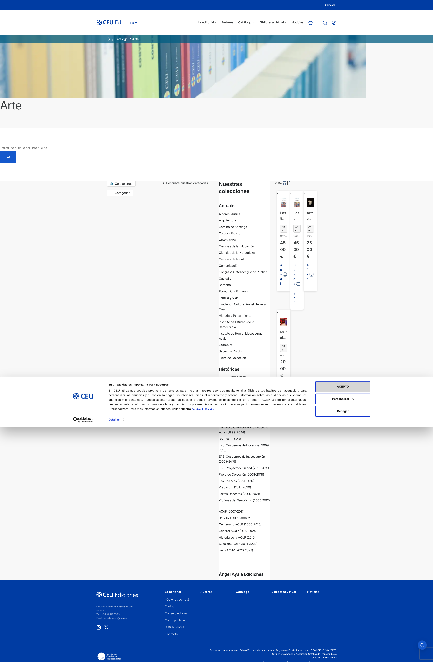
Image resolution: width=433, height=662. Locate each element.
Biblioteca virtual (277, 22)
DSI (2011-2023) (230, 439)
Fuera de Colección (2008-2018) (241, 474)
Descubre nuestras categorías (187, 183)
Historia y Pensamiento (235, 315)
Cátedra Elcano (229, 233)
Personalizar (343, 633)
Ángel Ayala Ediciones (241, 574)
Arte (283, 228)
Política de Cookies (203, 644)
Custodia (225, 278)
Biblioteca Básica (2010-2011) (239, 390)
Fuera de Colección (232, 358)
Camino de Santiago (233, 227)
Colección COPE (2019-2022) (239, 397)
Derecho (225, 285)
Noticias (302, 22)
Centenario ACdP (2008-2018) (240, 524)
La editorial (212, 22)
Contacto (330, 4)
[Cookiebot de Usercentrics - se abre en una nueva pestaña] (83, 654)
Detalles (114, 654)
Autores (232, 22)
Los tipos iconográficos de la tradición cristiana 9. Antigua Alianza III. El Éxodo (283, 216)
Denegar (343, 646)
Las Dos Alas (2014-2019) (236, 481)
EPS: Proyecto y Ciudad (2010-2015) (244, 468)
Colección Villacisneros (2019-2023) (244, 410)
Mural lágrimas (283, 335)
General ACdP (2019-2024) (238, 531)
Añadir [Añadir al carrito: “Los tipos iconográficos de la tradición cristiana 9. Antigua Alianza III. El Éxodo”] (281, 274)
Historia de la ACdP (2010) (237, 537)
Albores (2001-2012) (233, 377)
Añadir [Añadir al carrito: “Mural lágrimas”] (281, 393)
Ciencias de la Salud (233, 259)
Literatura (225, 345)
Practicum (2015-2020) (235, 487)
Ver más (232, 560)
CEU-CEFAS (227, 240)
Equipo (169, 606)
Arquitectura (227, 220)
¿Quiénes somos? (177, 599)
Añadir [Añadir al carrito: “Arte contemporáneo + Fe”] (308, 274)
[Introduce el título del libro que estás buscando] (24, 148)
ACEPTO (343, 621)
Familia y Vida (229, 298)
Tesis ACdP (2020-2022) (236, 550)
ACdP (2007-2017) (232, 511)
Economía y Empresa (233, 291)
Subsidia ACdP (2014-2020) (238, 544)
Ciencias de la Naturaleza (237, 252)
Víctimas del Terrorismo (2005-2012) (244, 500)
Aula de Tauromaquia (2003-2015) (242, 384)
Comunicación (229, 266)
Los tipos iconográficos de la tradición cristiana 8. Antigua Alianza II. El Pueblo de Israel (297, 216)
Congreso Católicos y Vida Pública (243, 272)
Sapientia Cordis (230, 351)
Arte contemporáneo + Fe (310, 216)
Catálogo (251, 22)
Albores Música (230, 214)
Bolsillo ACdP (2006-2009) (237, 518)
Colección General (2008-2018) (241, 403)
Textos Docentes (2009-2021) (239, 494)
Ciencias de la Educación (236, 246)
